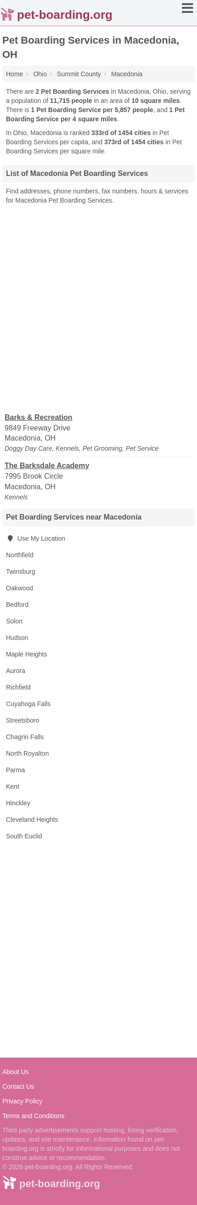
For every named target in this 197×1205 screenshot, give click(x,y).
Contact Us (18, 1086)
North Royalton (27, 753)
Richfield (18, 687)
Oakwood (19, 588)
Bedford (17, 604)
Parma (15, 770)
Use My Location (35, 538)
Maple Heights (26, 654)
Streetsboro (22, 720)
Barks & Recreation (39, 417)
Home (14, 74)
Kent (12, 786)
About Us (15, 1071)
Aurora (15, 670)
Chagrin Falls (25, 737)
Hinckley (18, 803)
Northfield (20, 555)
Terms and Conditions (33, 1116)
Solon (14, 621)
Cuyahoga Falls (28, 703)
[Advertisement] (98, 308)
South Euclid (24, 836)
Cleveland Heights (32, 819)
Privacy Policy (22, 1101)
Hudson (17, 637)
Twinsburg (20, 571)
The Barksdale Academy (47, 466)
